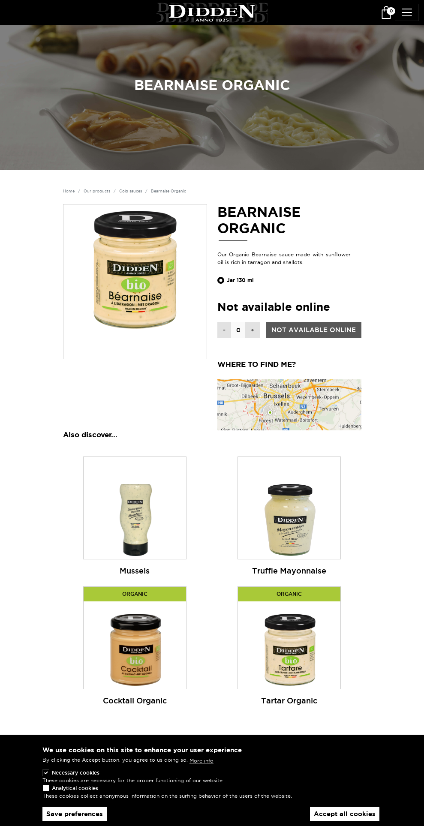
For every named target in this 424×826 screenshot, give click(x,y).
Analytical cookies (75, 791)
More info (201, 763)
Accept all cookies (345, 817)
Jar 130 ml (240, 280)
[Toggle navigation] (407, 12)
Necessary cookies (75, 776)
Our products (97, 191)
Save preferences (74, 817)
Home (69, 191)
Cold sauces (130, 191)
